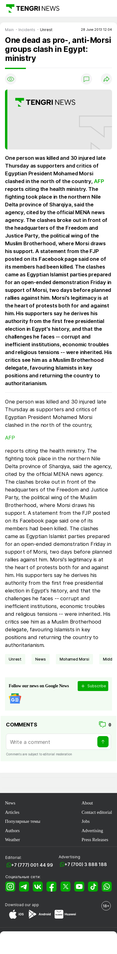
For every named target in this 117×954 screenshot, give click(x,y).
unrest (15, 659)
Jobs (85, 821)
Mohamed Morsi (74, 659)
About (87, 802)
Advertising (92, 830)
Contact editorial (96, 812)
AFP (99, 181)
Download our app (22, 904)
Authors (12, 830)
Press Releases (94, 839)
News (10, 802)
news (40, 659)
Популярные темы (22, 821)
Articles (12, 812)
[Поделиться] (106, 79)
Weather (12, 839)
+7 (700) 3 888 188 (86, 864)
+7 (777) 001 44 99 (32, 865)
